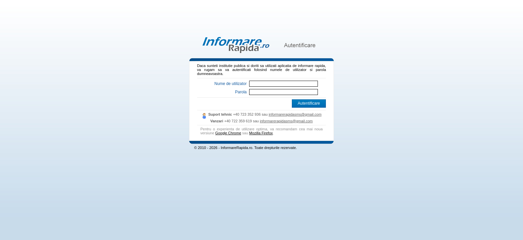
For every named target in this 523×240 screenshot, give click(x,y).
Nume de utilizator (230, 83)
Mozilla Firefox (261, 133)
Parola (241, 92)
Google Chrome (228, 133)
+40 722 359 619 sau (242, 121)
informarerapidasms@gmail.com (295, 114)
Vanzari (216, 121)
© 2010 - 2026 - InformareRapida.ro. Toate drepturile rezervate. (245, 148)
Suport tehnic (220, 114)
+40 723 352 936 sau (251, 114)
